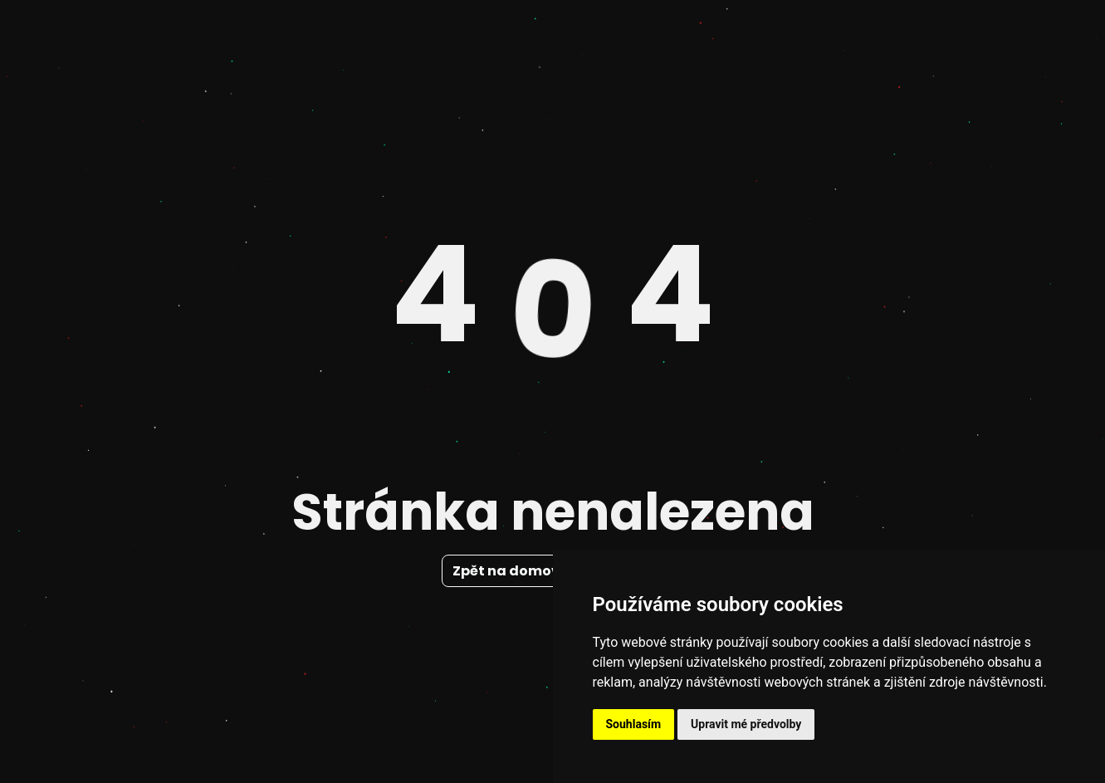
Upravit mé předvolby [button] (746, 724)
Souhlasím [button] (634, 724)
